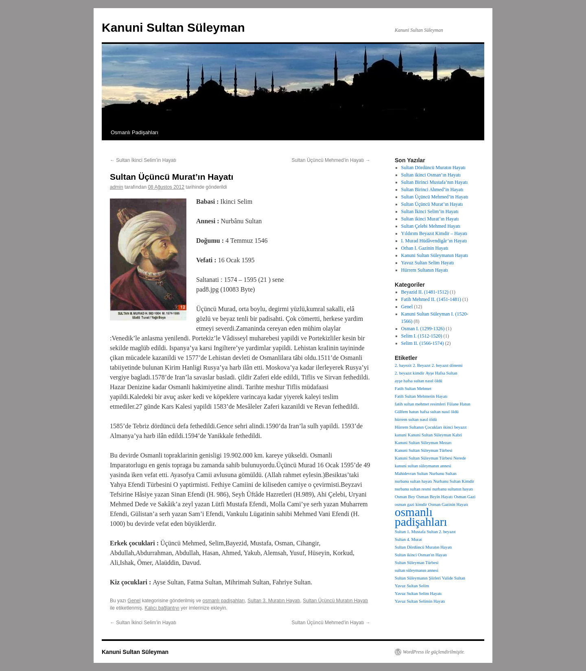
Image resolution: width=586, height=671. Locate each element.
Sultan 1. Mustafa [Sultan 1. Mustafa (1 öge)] (410, 531)
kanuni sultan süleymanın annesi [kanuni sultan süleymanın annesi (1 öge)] (423, 466)
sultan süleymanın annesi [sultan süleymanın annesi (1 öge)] (416, 570)
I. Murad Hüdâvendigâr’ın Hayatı (434, 241)
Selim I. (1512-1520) (421, 336)
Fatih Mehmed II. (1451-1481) (431, 299)
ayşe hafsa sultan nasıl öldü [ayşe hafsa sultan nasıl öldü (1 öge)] (418, 381)
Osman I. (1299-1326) (423, 328)
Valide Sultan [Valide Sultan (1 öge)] (453, 578)
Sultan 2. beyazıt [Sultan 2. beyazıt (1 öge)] (440, 531)
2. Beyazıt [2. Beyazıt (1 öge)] (421, 365)
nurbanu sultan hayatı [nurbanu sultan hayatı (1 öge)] (413, 481)
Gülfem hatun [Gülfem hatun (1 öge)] (407, 412)
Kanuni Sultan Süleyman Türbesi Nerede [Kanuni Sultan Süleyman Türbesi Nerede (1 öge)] (430, 458)
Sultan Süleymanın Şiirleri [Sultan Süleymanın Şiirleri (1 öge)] (418, 578)
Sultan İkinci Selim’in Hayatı (143, 160)
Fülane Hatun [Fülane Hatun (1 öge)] (458, 404)
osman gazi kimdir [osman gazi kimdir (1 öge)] (411, 504)
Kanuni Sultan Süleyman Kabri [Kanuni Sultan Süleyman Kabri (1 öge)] (435, 435)
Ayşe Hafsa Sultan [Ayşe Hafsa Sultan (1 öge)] (441, 373)
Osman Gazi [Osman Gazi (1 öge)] (464, 497)
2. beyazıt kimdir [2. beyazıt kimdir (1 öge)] (409, 373)
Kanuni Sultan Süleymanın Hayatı (434, 255)
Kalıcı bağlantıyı (161, 608)
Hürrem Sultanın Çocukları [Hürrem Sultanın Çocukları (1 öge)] (418, 427)
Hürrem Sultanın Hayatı (424, 270)
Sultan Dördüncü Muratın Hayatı (433, 167)
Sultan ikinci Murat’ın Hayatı (430, 219)
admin (116, 187)
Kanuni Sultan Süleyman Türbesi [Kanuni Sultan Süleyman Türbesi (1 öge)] (424, 450)
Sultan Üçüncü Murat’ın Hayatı (432, 204)
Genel (133, 600)
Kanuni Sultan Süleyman (173, 27)
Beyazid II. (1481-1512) (424, 292)
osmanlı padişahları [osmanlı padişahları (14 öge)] (421, 516)
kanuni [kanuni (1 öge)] (401, 435)
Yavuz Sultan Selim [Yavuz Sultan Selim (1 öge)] (412, 586)
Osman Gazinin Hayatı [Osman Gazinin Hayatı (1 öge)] (448, 504)
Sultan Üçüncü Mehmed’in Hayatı (331, 160)
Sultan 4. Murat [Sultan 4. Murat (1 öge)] (408, 539)
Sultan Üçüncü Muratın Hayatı (335, 600)
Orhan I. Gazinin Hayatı (424, 248)
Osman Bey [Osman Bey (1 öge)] (405, 497)
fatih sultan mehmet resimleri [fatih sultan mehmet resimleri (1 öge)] (420, 404)
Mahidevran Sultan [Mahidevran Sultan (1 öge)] (411, 473)
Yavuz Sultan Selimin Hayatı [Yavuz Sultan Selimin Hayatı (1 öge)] (420, 601)
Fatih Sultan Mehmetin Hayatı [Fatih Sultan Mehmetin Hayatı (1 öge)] (421, 396)
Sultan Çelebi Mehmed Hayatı (431, 226)
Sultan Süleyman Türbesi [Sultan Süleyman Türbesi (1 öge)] (417, 562)
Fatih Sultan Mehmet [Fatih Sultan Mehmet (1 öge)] (413, 388)
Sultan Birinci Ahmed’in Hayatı (432, 189)
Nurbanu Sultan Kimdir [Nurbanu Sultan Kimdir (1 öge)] (453, 481)
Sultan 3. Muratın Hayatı (273, 600)
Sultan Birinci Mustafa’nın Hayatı (434, 182)
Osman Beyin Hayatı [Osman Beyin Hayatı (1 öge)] (434, 497)
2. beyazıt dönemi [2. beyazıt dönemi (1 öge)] (447, 365)
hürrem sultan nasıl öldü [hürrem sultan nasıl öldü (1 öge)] (416, 419)
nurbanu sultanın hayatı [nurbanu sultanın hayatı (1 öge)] (452, 489)
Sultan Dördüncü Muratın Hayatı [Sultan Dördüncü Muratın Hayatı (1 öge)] (423, 547)
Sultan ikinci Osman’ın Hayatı (431, 175)
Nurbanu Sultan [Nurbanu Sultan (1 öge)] (442, 473)
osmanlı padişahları (223, 600)
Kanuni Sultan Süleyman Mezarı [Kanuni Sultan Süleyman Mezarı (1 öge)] (423, 442)
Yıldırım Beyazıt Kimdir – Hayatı (434, 233)
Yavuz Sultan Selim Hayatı (427, 263)
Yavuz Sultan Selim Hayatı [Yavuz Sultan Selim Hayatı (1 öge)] (418, 593)
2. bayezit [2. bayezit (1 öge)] (403, 365)
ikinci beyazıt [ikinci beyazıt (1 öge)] (455, 427)
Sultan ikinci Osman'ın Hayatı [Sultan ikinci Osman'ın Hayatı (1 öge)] (421, 555)
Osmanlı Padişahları (134, 132)
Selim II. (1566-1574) (422, 343)
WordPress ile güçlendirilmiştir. (434, 652)
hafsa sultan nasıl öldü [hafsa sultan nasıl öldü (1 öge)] (439, 412)
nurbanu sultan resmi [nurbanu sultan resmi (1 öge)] (413, 489)
